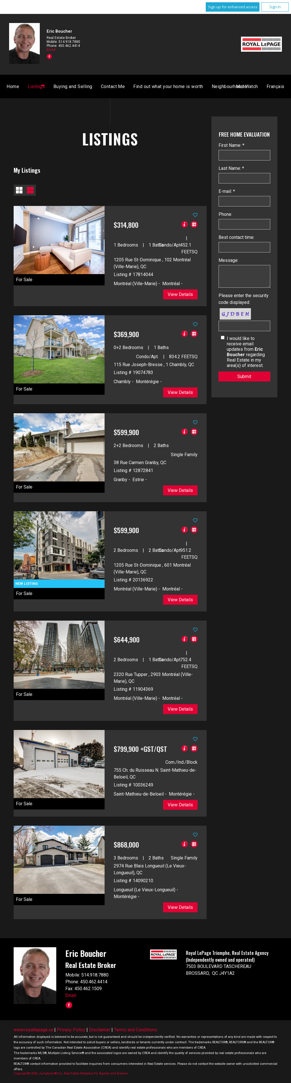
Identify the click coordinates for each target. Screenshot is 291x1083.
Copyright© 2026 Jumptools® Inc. (38, 1073)
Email (51, 50)
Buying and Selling (139, 86)
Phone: (225, 214)
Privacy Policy (71, 1029)
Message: (228, 260)
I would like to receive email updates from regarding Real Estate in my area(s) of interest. (246, 352)
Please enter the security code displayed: (244, 299)
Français (209, 86)
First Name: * (231, 145)
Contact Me (179, 86)
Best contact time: (236, 237)
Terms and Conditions (135, 1029)
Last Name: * (231, 168)
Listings (102, 86)
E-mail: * (227, 191)
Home (79, 86)
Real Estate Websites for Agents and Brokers (96, 1073)
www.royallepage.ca (33, 1029)
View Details (180, 294)
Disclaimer (99, 1029)
